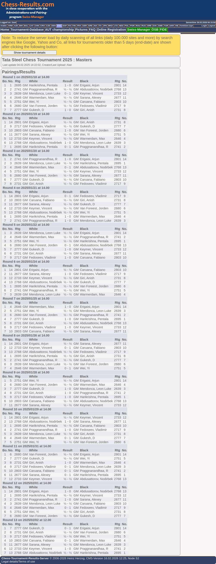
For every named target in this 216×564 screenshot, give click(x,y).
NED (121, 26)
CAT (31, 26)
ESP (65, 26)
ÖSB (155, 29)
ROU (138, 26)
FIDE (163, 29)
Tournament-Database (27, 29)
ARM (10, 26)
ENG (59, 26)
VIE (176, 26)
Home (4, 29)
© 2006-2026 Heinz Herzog (66, 558)
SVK (155, 26)
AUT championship (59, 29)
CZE (48, 26)
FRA (79, 26)
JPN (105, 26)
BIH (21, 26)
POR (132, 26)
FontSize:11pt (186, 26)
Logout (211, 26)
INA (95, 26)
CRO (42, 26)
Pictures (81, 29)
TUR (166, 26)
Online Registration (111, 29)
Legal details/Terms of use (18, 561)
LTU (116, 26)
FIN (74, 26)
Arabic (3, 26)
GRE (90, 26)
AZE (16, 26)
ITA (100, 26)
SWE (160, 26)
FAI (69, 26)
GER (85, 26)
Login (204, 26)
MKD (110, 26)
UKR (171, 26)
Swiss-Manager (138, 29)
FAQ (92, 29)
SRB (149, 26)
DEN (53, 26)
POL (127, 26)
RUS (143, 26)
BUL (26, 26)
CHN (37, 26)
